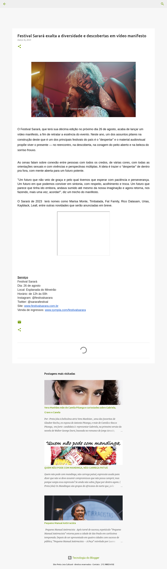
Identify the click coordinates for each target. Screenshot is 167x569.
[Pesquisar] (14, 4)
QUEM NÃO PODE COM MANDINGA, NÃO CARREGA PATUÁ (76, 467)
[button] (19, 46)
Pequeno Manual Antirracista (60, 523)
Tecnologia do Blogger (83, 557)
